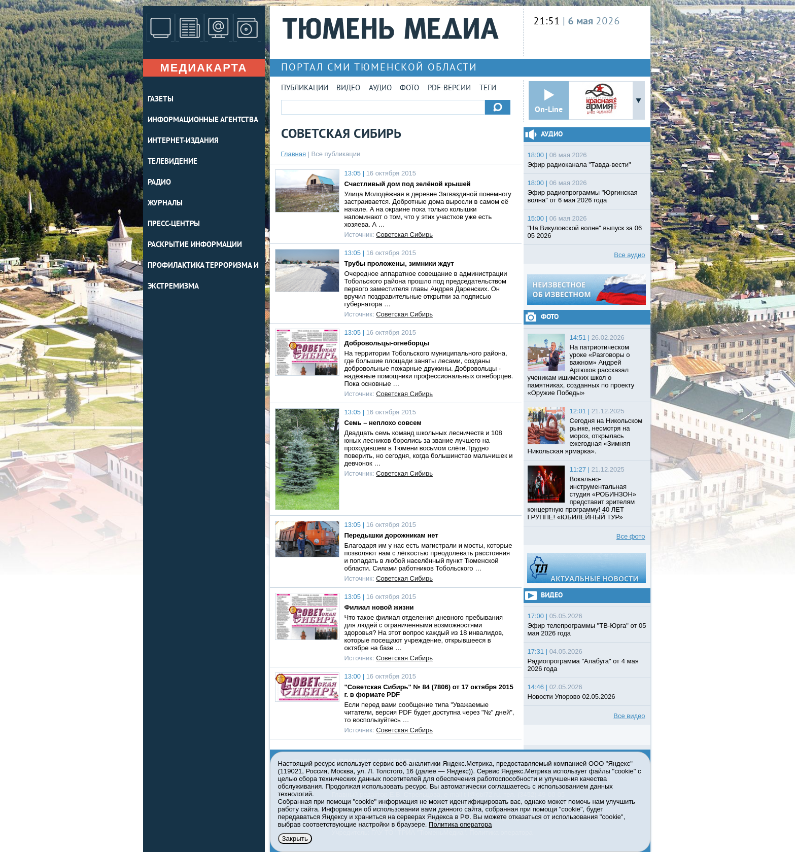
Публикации (304, 88)
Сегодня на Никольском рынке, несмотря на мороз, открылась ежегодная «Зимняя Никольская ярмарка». (585, 436)
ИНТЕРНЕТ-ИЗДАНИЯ (183, 141)
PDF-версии (449, 88)
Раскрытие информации (195, 245)
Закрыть (295, 838)
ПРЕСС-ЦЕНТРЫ (174, 224)
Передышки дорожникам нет (391, 535)
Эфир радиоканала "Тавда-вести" (579, 164)
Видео (348, 88)
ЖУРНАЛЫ (165, 203)
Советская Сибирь (404, 234)
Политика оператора (460, 824)
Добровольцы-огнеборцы (387, 343)
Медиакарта (203, 67)
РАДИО (159, 183)
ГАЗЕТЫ (161, 99)
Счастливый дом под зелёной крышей (407, 184)
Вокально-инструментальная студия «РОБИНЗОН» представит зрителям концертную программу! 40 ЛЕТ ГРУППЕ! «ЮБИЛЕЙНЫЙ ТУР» (582, 498)
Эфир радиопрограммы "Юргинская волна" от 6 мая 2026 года (583, 196)
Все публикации (336, 154)
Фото (409, 88)
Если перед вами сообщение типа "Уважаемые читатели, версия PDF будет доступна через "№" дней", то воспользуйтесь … (429, 712)
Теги (487, 88)
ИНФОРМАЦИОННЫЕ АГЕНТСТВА (203, 120)
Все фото (630, 536)
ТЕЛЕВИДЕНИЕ (172, 162)
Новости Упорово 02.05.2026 (571, 696)
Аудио (380, 88)
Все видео (629, 716)
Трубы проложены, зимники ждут (399, 263)
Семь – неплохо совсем (383, 423)
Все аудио (629, 255)
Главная (293, 154)
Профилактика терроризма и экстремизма (203, 276)
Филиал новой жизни (379, 607)
